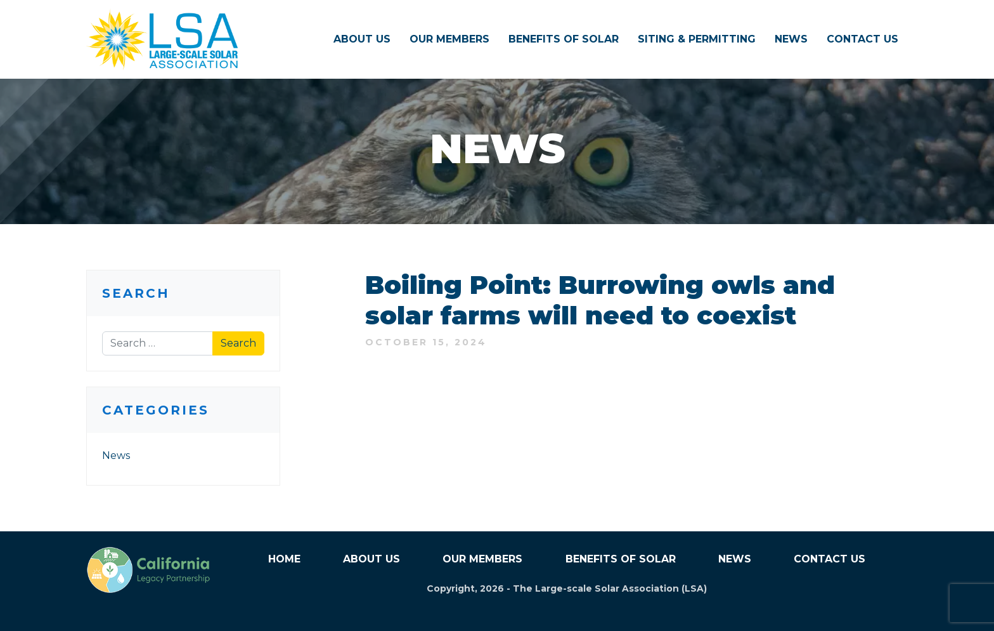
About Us (361, 39)
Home (284, 559)
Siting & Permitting (697, 39)
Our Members (449, 39)
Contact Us (862, 39)
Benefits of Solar (563, 39)
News (791, 39)
